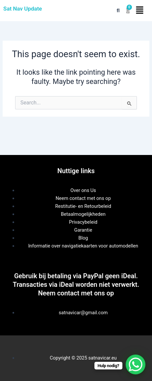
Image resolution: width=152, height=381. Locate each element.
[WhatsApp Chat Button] (135, 364)
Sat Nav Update (22, 8)
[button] (139, 10)
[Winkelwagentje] (128, 11)
